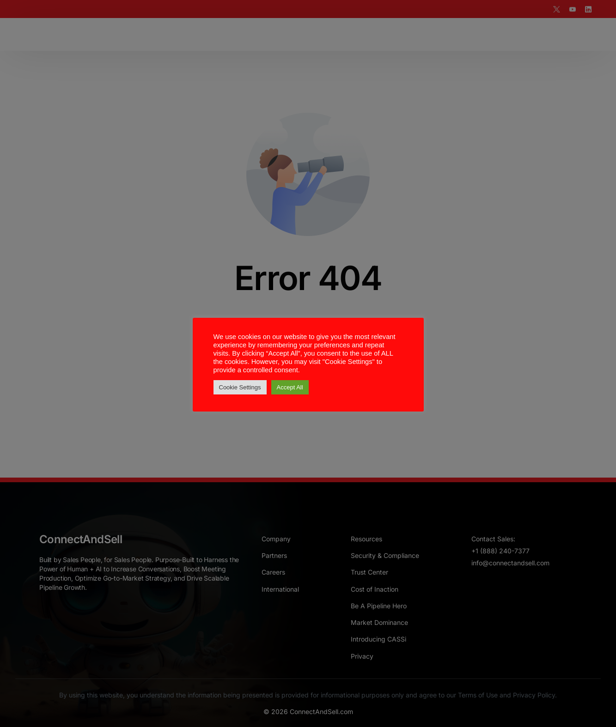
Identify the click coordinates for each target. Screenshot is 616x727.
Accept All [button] (290, 387)
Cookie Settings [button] (240, 387)
